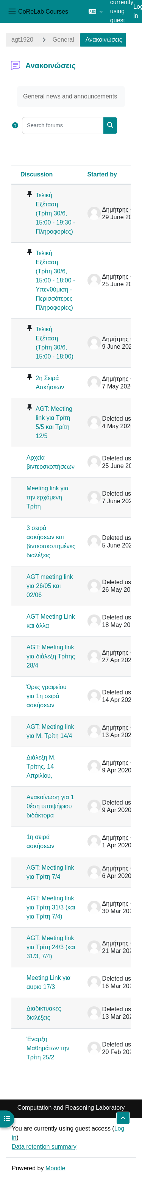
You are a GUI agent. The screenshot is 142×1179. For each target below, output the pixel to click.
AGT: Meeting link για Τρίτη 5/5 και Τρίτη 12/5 (54, 422)
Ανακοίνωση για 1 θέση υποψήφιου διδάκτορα (50, 806)
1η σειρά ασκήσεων (41, 841)
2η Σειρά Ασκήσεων (50, 382)
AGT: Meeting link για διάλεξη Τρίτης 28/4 (51, 656)
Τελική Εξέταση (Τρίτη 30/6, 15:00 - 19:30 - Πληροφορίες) (55, 213)
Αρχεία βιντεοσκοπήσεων (51, 462)
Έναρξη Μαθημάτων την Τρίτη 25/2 (48, 1048)
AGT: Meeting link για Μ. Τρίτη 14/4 (50, 731)
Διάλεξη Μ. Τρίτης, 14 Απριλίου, (41, 766)
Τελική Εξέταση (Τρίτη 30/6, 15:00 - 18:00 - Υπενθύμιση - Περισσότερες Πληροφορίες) (55, 280)
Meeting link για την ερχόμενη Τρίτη (48, 497)
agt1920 (22, 39)
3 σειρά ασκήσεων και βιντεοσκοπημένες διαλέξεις (51, 541)
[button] (95, 11)
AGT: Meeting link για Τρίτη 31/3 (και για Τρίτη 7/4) (51, 907)
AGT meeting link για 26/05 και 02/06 (50, 586)
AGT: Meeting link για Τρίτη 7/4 (50, 872)
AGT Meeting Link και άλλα (51, 621)
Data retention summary (44, 1146)
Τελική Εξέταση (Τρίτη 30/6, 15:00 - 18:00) (54, 343)
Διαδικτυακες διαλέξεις (44, 1013)
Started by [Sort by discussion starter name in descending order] (102, 174)
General (63, 39)
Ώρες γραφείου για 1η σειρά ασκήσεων (47, 696)
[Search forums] (62, 125)
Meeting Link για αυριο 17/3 (48, 982)
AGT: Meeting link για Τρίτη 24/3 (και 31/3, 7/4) (51, 947)
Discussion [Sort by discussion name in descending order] (36, 174)
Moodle (55, 1168)
